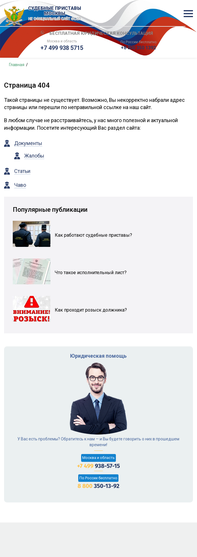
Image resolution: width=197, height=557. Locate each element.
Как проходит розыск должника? (91, 310)
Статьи (22, 171)
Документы (28, 143)
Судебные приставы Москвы (54, 13)
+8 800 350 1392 (138, 47)
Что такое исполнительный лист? (91, 272)
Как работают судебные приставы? (93, 235)
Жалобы (34, 156)
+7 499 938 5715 (62, 47)
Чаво (20, 185)
